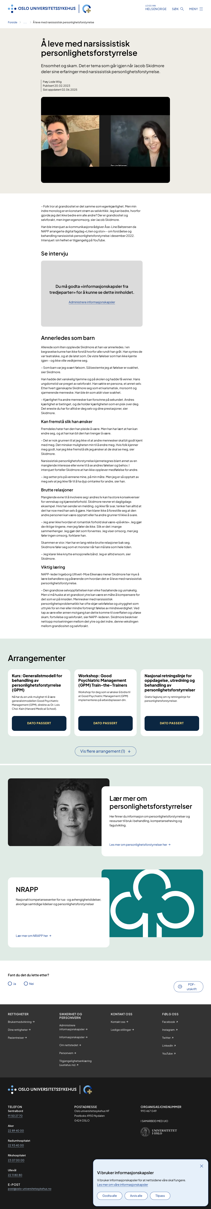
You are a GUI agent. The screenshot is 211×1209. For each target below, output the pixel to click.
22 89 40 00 (16, 1130)
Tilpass (160, 1195)
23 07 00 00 (16, 1160)
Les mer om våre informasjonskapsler (122, 1184)
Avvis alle (136, 1195)
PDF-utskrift (192, 986)
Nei (31, 984)
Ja (14, 984)
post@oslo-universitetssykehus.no (29, 1188)
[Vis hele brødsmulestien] (25, 22)
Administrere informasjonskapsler (92, 302)
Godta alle (109, 1195)
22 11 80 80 (15, 1175)
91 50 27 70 (15, 1115)
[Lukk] (201, 1166)
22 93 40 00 (16, 1145)
